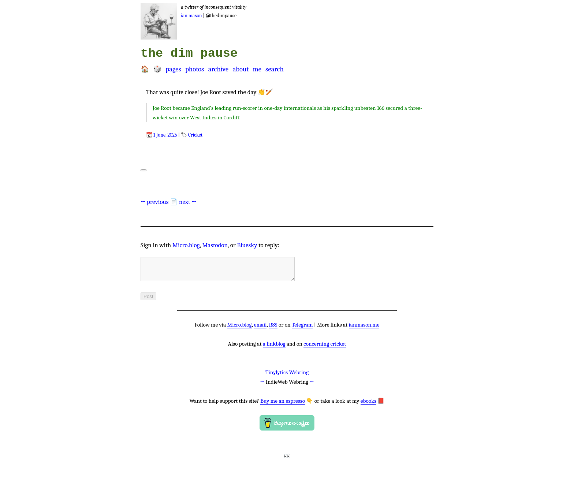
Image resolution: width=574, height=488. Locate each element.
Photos (194, 69)
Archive (218, 69)
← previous (155, 201)
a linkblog (274, 348)
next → (188, 201)
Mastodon (215, 245)
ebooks (368, 405)
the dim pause (189, 53)
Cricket (195, 135)
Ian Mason (191, 15)
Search (274, 69)
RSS (273, 329)
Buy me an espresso (282, 405)
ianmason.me (364, 329)
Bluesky (247, 245)
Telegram (302, 329)
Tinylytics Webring (287, 376)
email (260, 329)
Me (257, 69)
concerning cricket (324, 348)
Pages (173, 69)
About (240, 69)
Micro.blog (186, 245)
